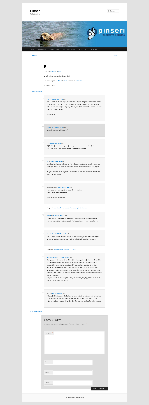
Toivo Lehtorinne (52, 257)
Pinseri (35, 11)
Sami (59, 71)
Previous (33, 55)
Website (47, 382)
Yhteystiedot (93, 49)
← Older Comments (36, 91)
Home (32, 49)
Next (117, 55)
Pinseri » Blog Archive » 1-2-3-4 (65, 249)
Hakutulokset (41, 49)
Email (47, 372)
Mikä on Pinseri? (54, 49)
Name (47, 362)
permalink (79, 81)
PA (47, 161)
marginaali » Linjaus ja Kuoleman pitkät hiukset (70, 208)
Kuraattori (50, 234)
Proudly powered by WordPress (74, 397)
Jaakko (49, 215)
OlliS (48, 99)
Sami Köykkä (82, 49)
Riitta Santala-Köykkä (68, 49)
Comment (49, 333)
